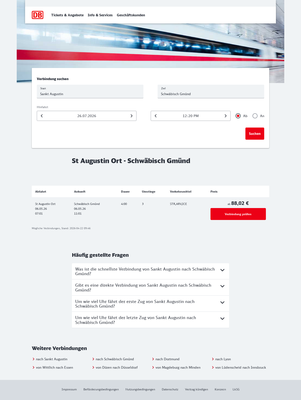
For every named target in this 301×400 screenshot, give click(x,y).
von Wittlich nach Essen (54, 367)
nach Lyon (223, 359)
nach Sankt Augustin (51, 359)
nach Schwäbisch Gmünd (115, 359)
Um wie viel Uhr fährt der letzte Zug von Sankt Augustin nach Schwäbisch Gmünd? (150, 320)
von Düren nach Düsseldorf (117, 367)
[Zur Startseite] (38, 15)
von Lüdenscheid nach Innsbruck (240, 367)
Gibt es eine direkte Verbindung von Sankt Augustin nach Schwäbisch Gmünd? (150, 287)
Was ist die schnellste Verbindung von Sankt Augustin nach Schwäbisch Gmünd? (150, 271)
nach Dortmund (168, 359)
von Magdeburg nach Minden (178, 367)
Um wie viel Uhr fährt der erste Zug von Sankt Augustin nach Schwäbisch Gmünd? (150, 303)
